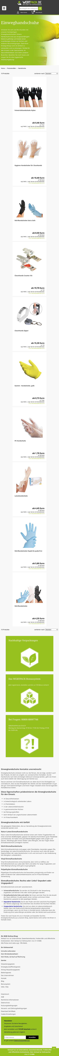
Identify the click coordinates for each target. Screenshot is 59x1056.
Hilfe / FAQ (4, 987)
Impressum (5, 994)
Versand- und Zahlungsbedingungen (14, 1008)
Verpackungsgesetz (8, 964)
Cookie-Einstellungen (8, 1014)
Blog (2, 981)
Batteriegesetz (6, 972)
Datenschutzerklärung (22, 1040)
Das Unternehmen (7, 975)
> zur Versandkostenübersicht (36, 128)
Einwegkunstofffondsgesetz (10, 967)
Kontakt (3, 978)
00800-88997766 (29, 719)
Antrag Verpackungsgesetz (10, 970)
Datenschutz (5, 1003)
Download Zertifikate (8, 1011)
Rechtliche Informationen (10, 1000)
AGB (2, 997)
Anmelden (32, 1037)
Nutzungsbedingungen (9, 1005)
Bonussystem (5, 984)
